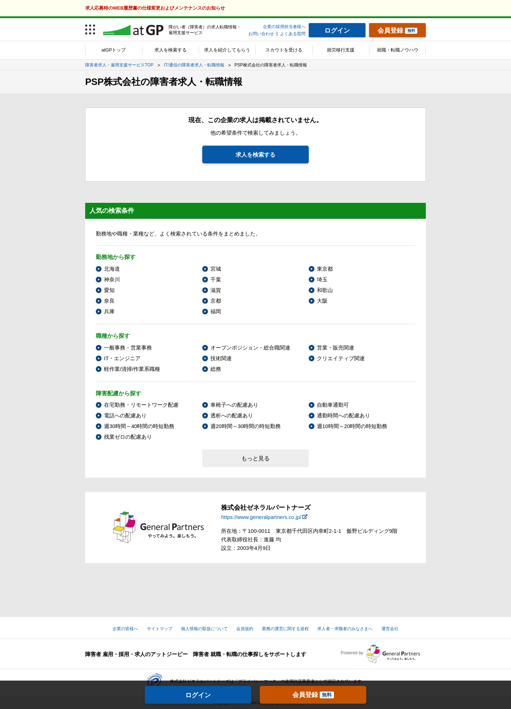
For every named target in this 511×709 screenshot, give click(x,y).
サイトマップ (159, 628)
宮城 (215, 269)
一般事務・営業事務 (128, 348)
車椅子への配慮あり (234, 405)
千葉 (215, 279)
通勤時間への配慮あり (343, 415)
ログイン (198, 695)
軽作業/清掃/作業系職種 (132, 369)
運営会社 (390, 628)
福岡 (215, 311)
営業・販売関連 (335, 348)
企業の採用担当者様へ (284, 26)
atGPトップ (113, 50)
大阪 (322, 301)
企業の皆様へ (125, 628)
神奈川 (112, 279)
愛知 (109, 290)
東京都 (325, 269)
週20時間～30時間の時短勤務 (245, 426)
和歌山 (325, 290)
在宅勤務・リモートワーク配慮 (141, 405)
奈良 (109, 301)
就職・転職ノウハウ (397, 50)
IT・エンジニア (122, 358)
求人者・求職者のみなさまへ (345, 628)
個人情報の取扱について (204, 628)
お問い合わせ (261, 33)
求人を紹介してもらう (227, 50)
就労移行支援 (341, 50)
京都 (215, 301)
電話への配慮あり (125, 415)
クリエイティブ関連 (341, 358)
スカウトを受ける (283, 50)
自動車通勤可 (333, 405)
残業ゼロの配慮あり (128, 437)
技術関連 (221, 358)
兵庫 (109, 311)
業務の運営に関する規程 (285, 628)
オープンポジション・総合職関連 (250, 348)
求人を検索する (170, 50)
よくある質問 (293, 33)
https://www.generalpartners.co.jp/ (261, 517)
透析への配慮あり (231, 415)
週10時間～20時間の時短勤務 (352, 426)
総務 (215, 369)
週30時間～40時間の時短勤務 (139, 426)
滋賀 (215, 290)
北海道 (112, 269)
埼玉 (322, 279)
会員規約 (244, 628)
